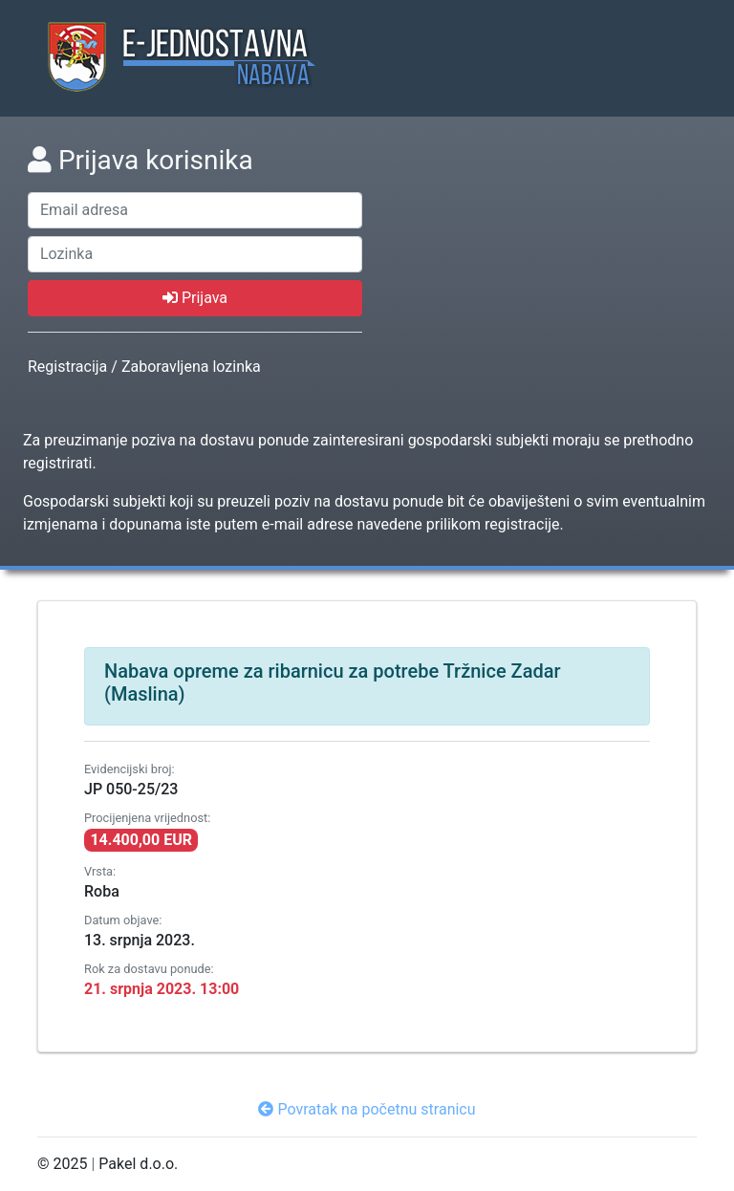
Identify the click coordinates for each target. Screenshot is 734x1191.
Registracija (67, 366)
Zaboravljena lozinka (191, 366)
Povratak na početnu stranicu (366, 1109)
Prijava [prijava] (194, 298)
